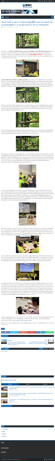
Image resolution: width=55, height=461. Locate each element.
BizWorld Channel (9, 380)
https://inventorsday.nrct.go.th (24, 320)
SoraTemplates (9, 459)
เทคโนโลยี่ (4, 436)
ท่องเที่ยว (3, 431)
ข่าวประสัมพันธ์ (5, 429)
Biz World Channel (23, 459)
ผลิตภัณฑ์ (4, 433)
